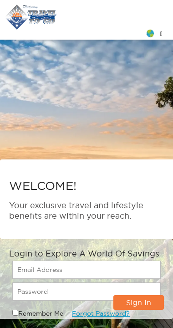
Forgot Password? (101, 313)
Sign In (138, 302)
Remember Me (40, 313)
